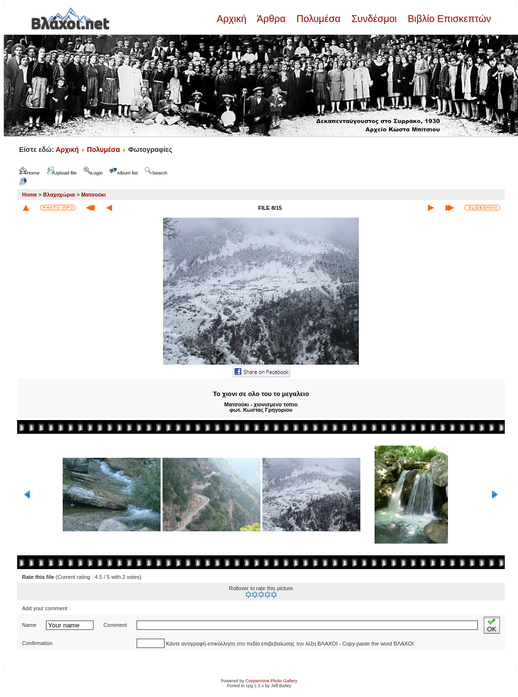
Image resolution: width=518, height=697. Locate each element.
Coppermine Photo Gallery (271, 680)
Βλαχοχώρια (59, 195)
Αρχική (232, 18)
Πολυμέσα (318, 18)
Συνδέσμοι (374, 18)
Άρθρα (271, 18)
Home (29, 195)
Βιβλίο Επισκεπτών (448, 18)
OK (491, 625)
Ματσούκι (93, 195)
